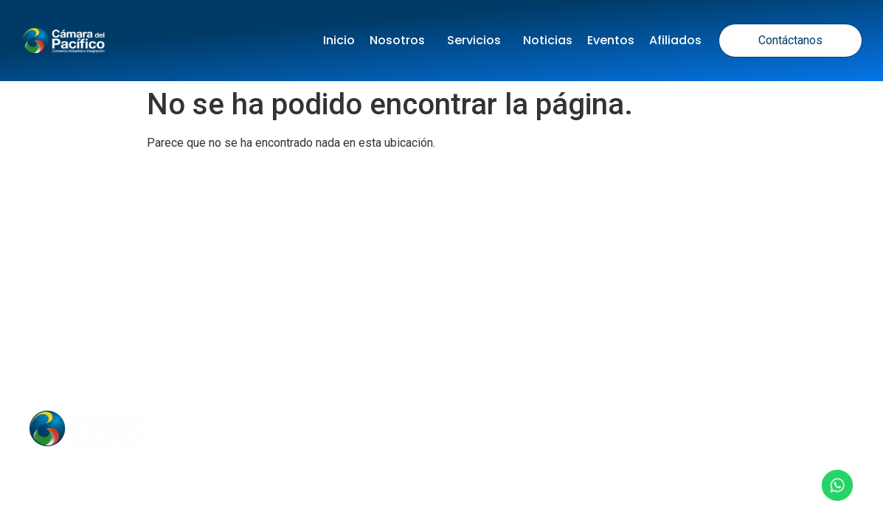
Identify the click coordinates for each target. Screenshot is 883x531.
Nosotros (401, 40)
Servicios (477, 40)
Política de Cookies (639, 334)
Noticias (547, 40)
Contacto (570, 428)
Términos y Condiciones (482, 334)
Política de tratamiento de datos (285, 334)
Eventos (610, 40)
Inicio (339, 40)
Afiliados (675, 40)
